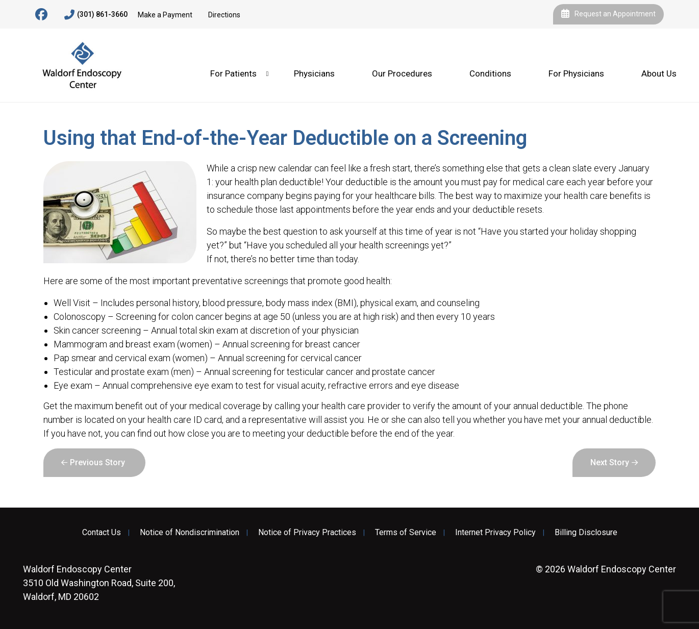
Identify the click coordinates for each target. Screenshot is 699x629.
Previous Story (97, 462)
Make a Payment (165, 15)
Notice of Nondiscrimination (189, 533)
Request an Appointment (608, 14)
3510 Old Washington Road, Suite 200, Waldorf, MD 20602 (99, 583)
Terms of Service (405, 533)
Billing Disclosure (586, 533)
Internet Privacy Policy (495, 533)
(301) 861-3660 (96, 15)
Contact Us (101, 533)
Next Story (609, 462)
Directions (224, 15)
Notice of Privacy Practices (307, 533)
